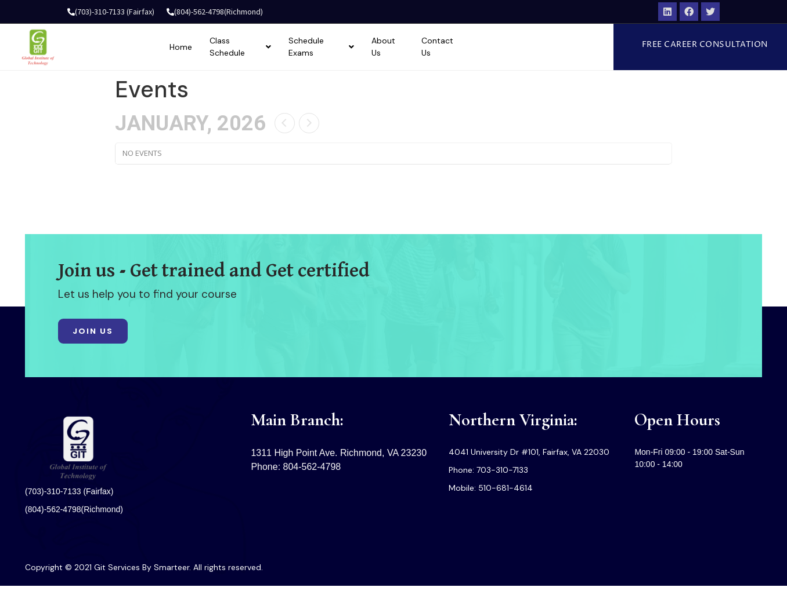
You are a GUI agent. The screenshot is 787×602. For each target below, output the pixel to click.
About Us (452, 49)
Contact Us (509, 49)
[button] (715, 47)
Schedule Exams (381, 49)
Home (234, 49)
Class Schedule (296, 49)
